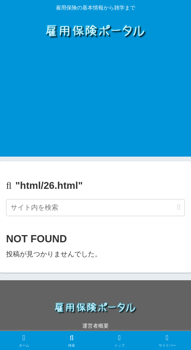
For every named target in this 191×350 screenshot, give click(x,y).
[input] (95, 207)
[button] (179, 207)
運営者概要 (95, 326)
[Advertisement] (95, 103)
